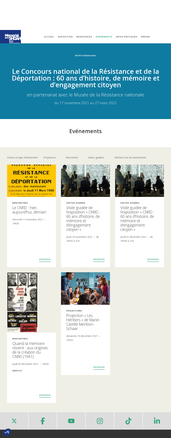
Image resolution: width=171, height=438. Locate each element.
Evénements (104, 37)
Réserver (45, 259)
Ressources (84, 37)
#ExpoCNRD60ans (85, 56)
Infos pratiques (126, 37)
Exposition (65, 37)
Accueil (49, 37)
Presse (145, 37)
